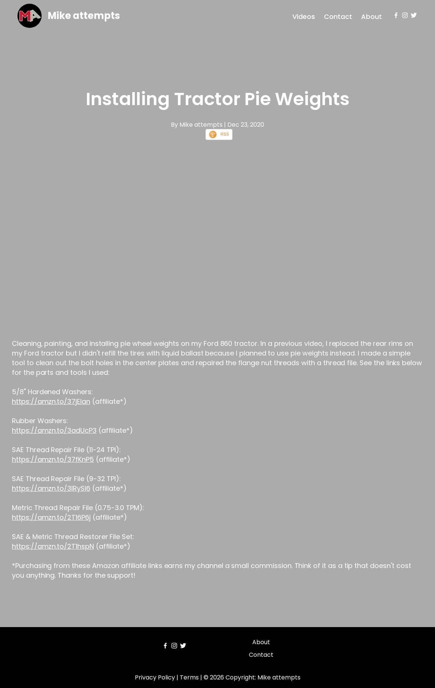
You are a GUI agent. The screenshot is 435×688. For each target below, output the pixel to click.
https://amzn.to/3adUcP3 (54, 430)
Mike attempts (84, 15)
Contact (338, 16)
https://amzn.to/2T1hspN (53, 546)
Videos (303, 16)
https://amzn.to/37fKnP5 (53, 459)
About (371, 16)
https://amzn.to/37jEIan (51, 401)
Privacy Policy (155, 677)
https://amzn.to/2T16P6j (51, 517)
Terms (189, 677)
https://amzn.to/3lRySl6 (51, 488)
